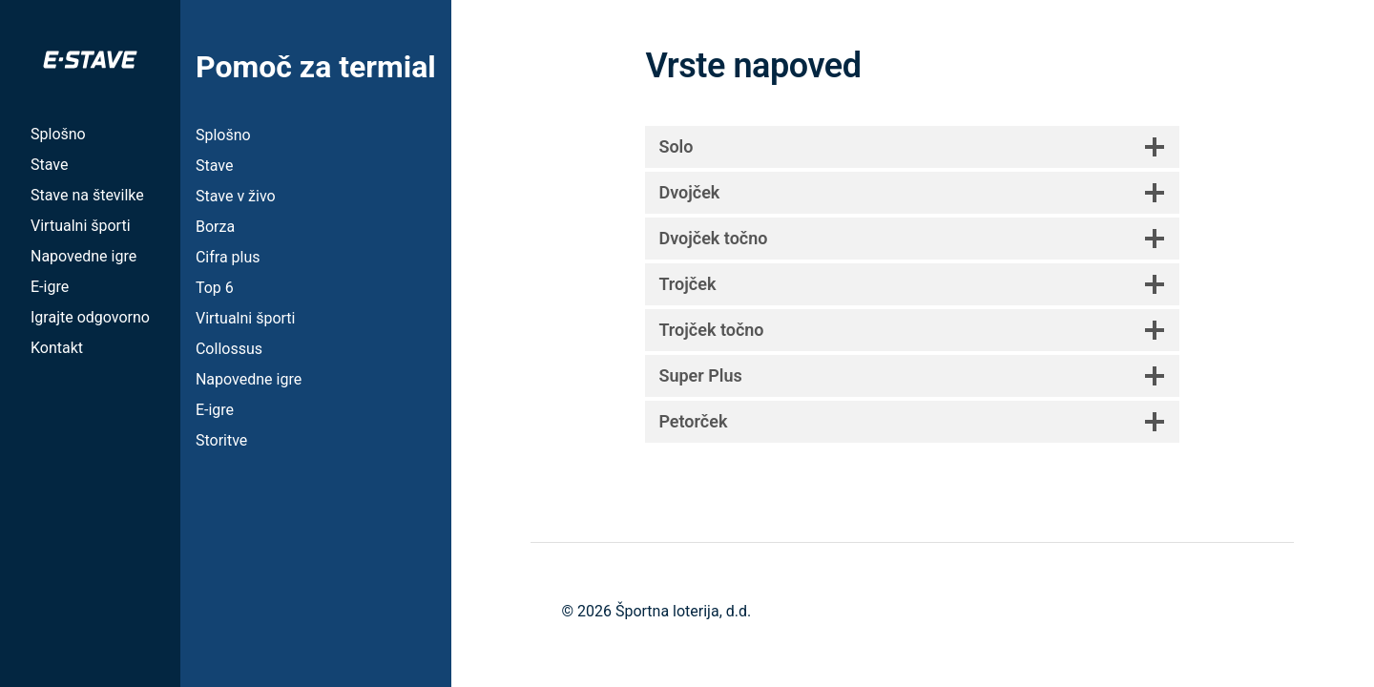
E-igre (50, 287)
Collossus (229, 349)
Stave (49, 165)
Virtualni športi (81, 226)
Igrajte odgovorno (90, 317)
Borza (215, 227)
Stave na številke (87, 195)
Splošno (58, 134)
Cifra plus (228, 257)
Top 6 (215, 288)
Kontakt (57, 348)
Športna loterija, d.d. (683, 611)
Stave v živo (236, 196)
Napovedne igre (83, 256)
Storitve (221, 440)
